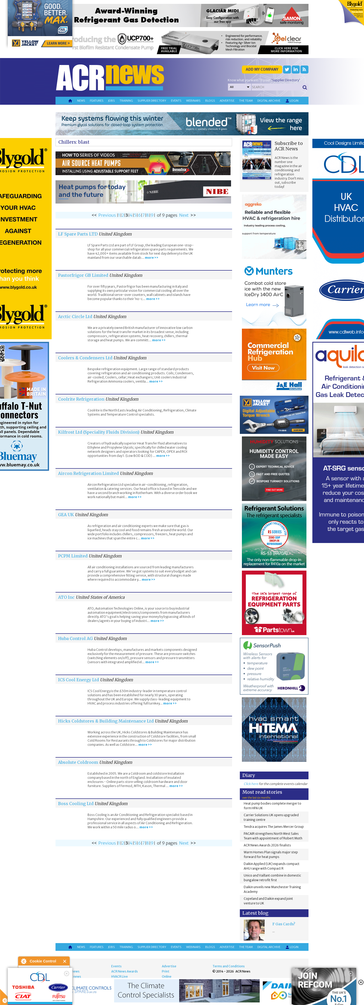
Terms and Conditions (228, 966)
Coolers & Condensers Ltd (85, 357)
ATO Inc (66, 597)
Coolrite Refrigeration (81, 399)
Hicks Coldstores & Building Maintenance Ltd (106, 721)
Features (97, 100)
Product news (71, 976)
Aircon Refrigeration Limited (88, 473)
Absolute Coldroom (78, 762)
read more (28, 998)
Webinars (193, 100)
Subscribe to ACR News (289, 146)
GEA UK (66, 514)
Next (184, 215)
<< (94, 215)
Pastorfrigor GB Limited (83, 275)
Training (126, 100)
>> (193, 215)
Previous (107, 215)
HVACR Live (119, 976)
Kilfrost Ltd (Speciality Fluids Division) (98, 432)
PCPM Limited (73, 555)
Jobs (111, 100)
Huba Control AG (75, 638)
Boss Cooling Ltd (75, 803)
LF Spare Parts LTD (78, 234)
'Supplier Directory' (285, 80)
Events (176, 100)
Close (65, 961)
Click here (251, 784)
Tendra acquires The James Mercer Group (274, 827)
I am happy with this (43, 985)
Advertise (227, 100)
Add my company (262, 69)
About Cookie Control (23, 961)
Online (166, 976)
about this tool (59, 992)
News (81, 100)
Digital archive (268, 100)
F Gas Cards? (283, 924)
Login (291, 101)
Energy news (70, 971)
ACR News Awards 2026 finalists (267, 845)
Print (165, 971)
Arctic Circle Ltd (75, 316)
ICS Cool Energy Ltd (78, 679)
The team (246, 100)
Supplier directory (152, 100)
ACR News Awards (124, 971)
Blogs (210, 100)
